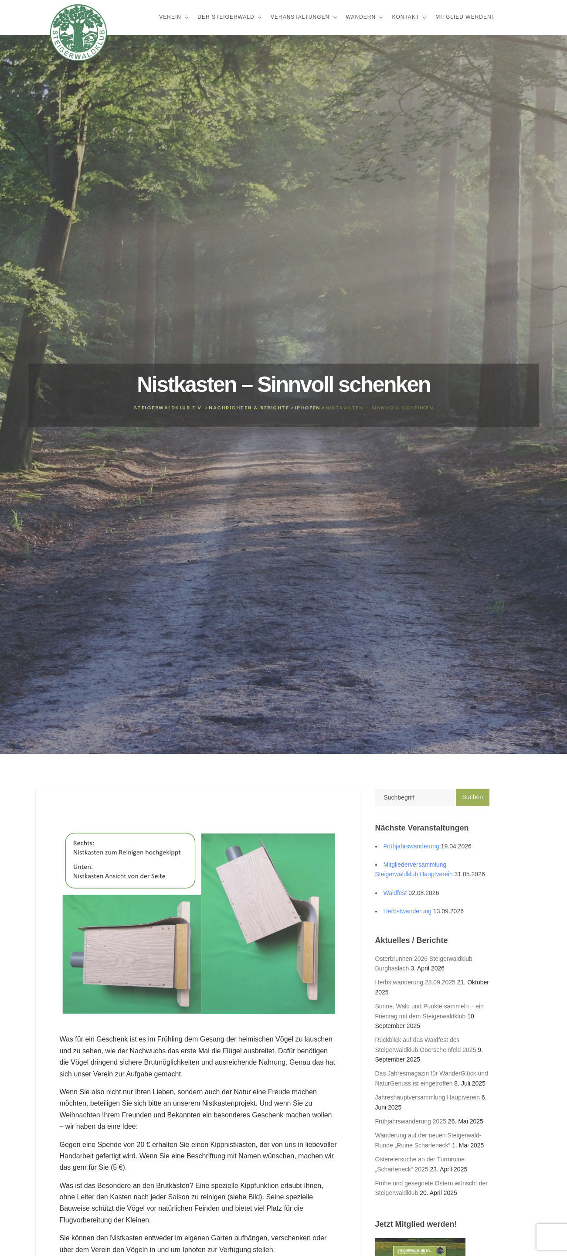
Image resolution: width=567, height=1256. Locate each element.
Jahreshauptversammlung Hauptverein (427, 1097)
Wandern (362, 17)
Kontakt (406, 17)
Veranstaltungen (301, 17)
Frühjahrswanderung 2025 (410, 1121)
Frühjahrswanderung (411, 846)
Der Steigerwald (226, 17)
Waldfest (395, 892)
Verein (171, 17)
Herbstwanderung (408, 911)
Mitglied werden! (464, 17)
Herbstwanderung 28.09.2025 (415, 982)
